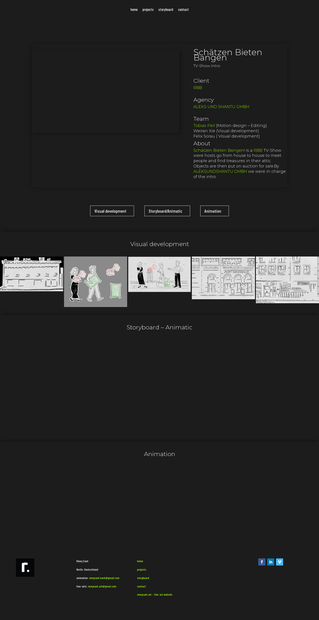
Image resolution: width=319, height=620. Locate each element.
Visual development (110, 211)
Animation (212, 211)
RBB (197, 87)
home (134, 10)
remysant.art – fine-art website (154, 594)
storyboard (165, 10)
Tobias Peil (204, 125)
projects (148, 10)
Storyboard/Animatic (165, 211)
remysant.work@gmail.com (104, 578)
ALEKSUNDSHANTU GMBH (220, 171)
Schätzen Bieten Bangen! (219, 150)
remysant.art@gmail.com (101, 586)
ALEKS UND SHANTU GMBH (221, 106)
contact (183, 10)
